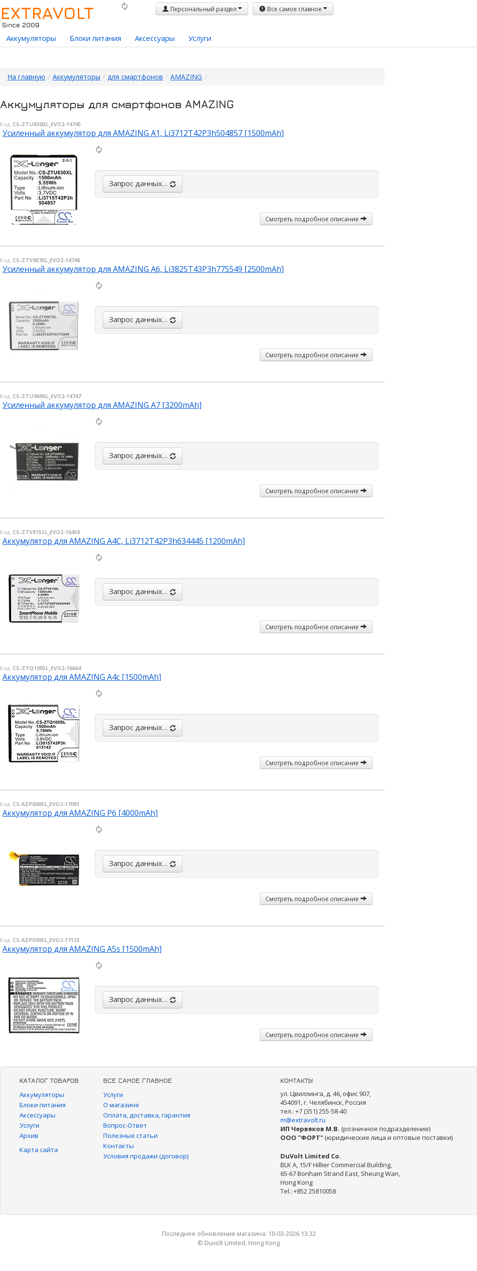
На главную (26, 76)
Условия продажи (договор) (145, 1156)
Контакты (118, 1145)
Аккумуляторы (31, 38)
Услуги (199, 38)
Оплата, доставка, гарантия (146, 1115)
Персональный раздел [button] (202, 9)
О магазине (121, 1104)
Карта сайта (38, 1149)
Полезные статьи (130, 1135)
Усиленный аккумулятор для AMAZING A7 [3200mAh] (102, 405)
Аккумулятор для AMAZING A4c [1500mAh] (81, 677)
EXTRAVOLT (47, 12)
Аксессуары (155, 38)
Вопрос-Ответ (125, 1125)
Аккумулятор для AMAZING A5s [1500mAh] (82, 949)
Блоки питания (95, 38)
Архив (28, 1135)
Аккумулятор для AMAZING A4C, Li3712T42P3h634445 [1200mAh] (123, 541)
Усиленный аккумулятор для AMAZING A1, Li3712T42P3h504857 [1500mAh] (143, 133)
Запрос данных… (142, 183)
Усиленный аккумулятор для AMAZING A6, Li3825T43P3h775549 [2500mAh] (143, 269)
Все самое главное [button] (293, 9)
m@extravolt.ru (303, 1120)
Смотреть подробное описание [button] (316, 219)
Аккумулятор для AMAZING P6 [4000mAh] (80, 813)
